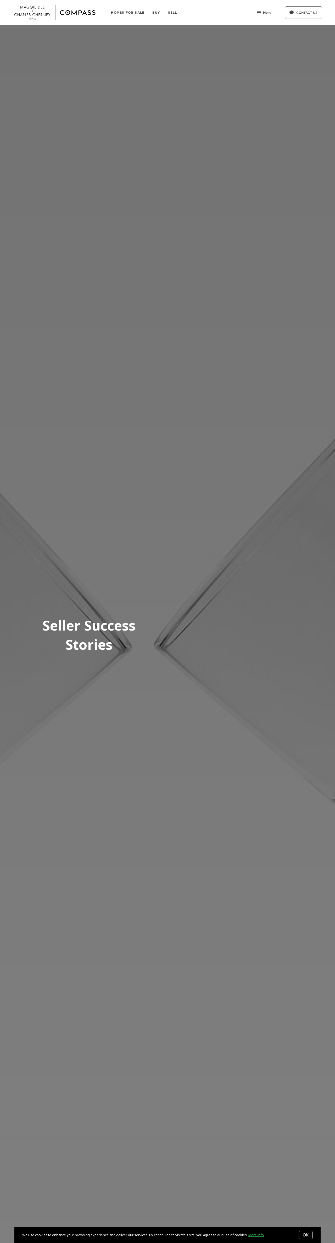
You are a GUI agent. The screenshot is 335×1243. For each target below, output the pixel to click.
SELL (172, 12)
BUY (156, 12)
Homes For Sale (127, 12)
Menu (264, 13)
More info (256, 1235)
